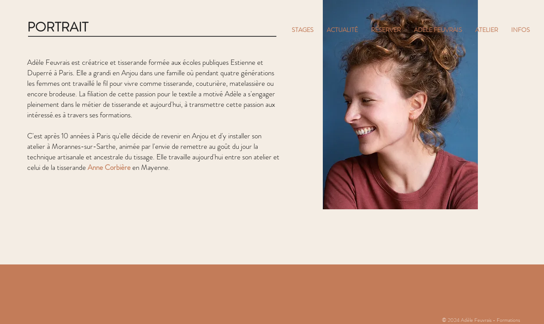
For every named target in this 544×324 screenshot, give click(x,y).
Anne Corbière (109, 167)
